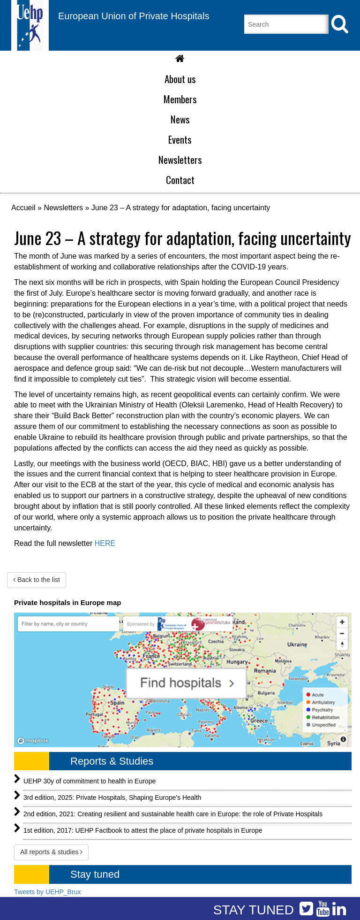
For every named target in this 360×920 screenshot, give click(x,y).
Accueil (23, 208)
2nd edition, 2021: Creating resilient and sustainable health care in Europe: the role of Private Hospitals (172, 814)
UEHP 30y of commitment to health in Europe (89, 781)
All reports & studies (51, 852)
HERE (105, 543)
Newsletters (63, 208)
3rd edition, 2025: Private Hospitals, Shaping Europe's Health (112, 797)
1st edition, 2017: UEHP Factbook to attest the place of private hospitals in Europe (142, 830)
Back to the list (36, 579)
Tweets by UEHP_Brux (47, 892)
